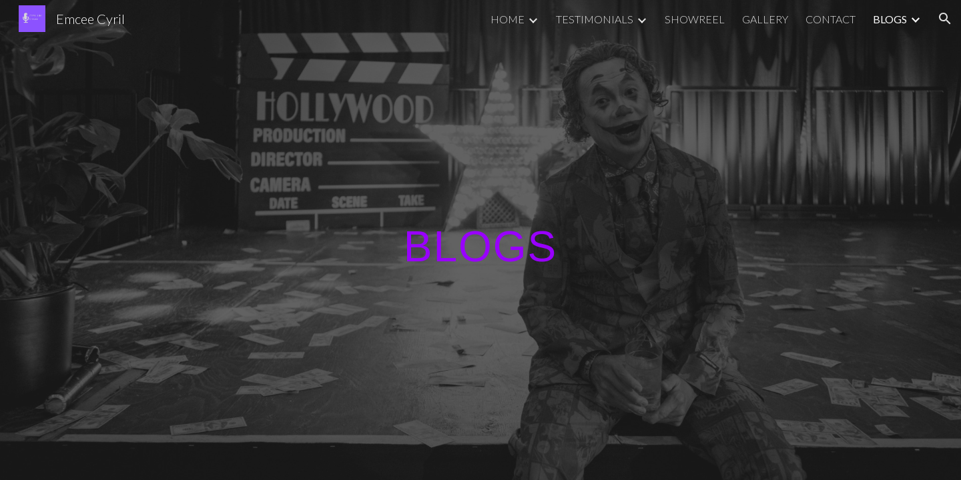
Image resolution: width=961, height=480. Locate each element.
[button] (945, 19)
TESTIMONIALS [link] (594, 19)
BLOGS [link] (890, 19)
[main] (480, 239)
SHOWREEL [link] (695, 19)
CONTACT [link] (831, 19)
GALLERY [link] (765, 19)
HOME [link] (508, 19)
